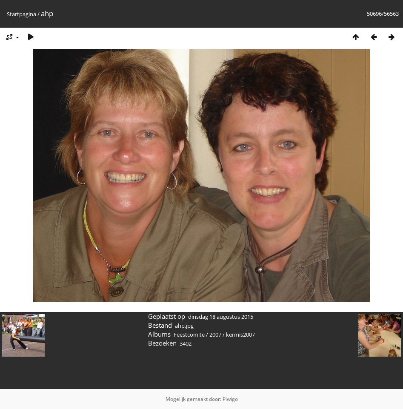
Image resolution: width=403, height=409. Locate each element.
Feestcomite (189, 334)
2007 (215, 334)
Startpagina (21, 14)
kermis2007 (240, 334)
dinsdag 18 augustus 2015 (220, 316)
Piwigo (230, 399)
